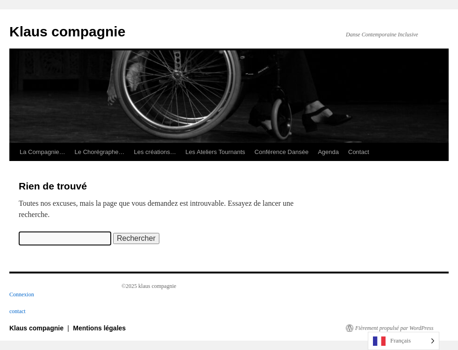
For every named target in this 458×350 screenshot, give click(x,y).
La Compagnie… (42, 151)
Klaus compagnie (67, 31)
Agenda (328, 151)
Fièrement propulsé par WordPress (394, 328)
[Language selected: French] (403, 341)
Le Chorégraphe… (100, 151)
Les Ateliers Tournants (215, 151)
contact (17, 311)
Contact (358, 151)
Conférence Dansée (282, 151)
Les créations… (155, 151)
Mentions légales (99, 328)
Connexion (21, 294)
